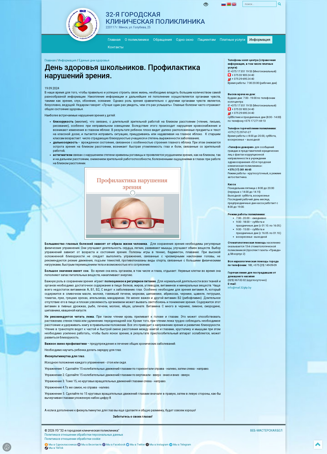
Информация (259, 39)
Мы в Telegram (180, 445)
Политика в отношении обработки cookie (73, 438)
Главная (114, 39)
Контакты (116, 47)
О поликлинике (137, 39)
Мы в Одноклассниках (61, 445)
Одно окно (185, 39)
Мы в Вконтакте (89, 445)
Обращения (162, 39)
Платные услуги (232, 39)
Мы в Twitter (135, 445)
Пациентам (207, 39)
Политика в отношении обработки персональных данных (84, 434)
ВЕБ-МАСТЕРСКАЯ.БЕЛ (266, 430)
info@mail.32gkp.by (239, 287)
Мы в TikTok (54, 448)
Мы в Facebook (113, 445)
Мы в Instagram (157, 445)
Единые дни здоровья (94, 60)
